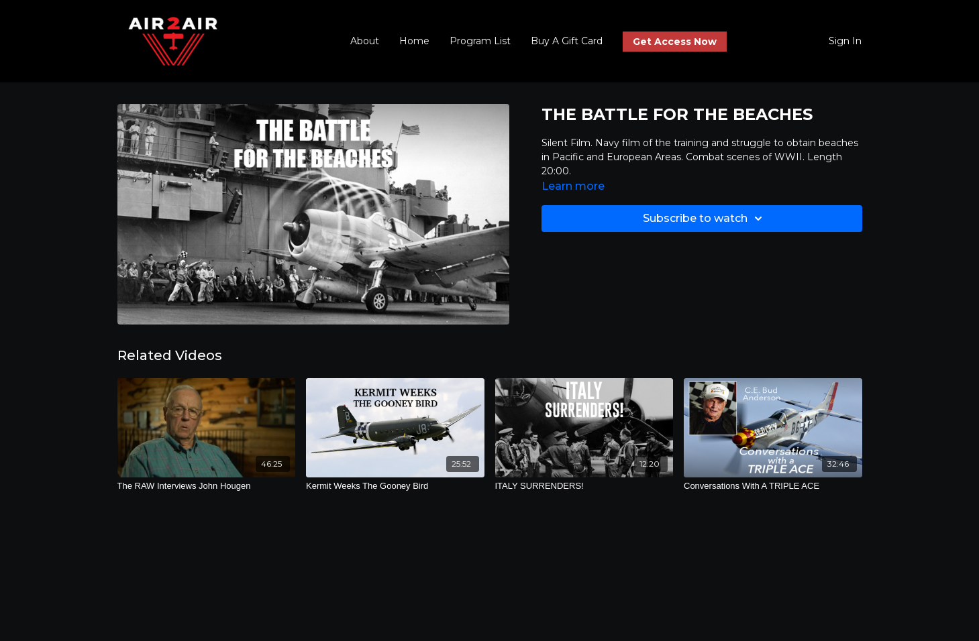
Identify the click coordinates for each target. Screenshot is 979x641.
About (364, 41)
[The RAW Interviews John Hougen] (206, 486)
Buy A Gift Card (567, 41)
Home (414, 41)
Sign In (845, 41)
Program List (480, 41)
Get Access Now (675, 42)
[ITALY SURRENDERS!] (584, 486)
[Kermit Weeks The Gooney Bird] (395, 486)
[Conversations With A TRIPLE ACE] (773, 486)
